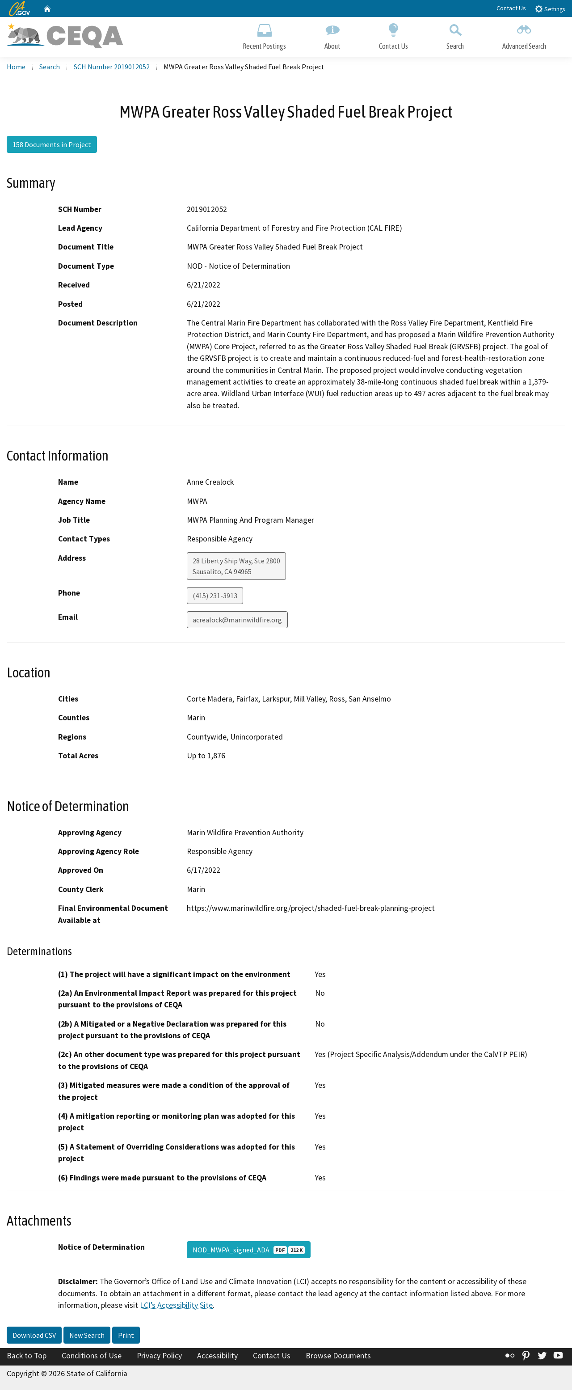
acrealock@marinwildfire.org (237, 620)
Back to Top (26, 1356)
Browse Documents (338, 1356)
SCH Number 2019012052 (112, 67)
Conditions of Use (92, 1356)
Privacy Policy (159, 1356)
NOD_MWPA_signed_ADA (249, 1250)
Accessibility (217, 1356)
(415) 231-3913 (215, 596)
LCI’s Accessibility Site (176, 1306)
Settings (550, 8)
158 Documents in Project (52, 145)
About (332, 34)
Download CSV (34, 1336)
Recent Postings (264, 34)
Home (16, 67)
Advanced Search (524, 34)
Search (455, 34)
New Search (87, 1336)
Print (126, 1336)
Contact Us (511, 8)
